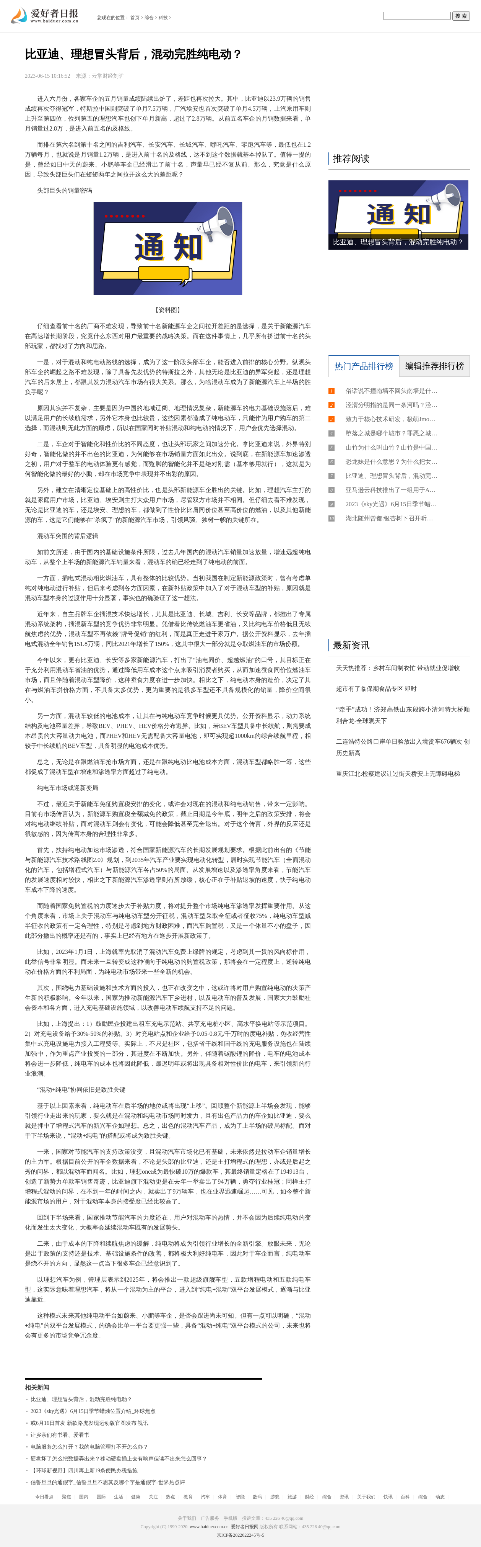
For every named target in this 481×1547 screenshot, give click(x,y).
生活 (118, 1497)
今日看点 (44, 1497)
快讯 (388, 1497)
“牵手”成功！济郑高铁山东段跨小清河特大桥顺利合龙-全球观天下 (403, 715)
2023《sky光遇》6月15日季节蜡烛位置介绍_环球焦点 (93, 1411)
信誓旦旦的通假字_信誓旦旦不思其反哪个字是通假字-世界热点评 (108, 1482)
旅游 (292, 1497)
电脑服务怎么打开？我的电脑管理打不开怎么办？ (89, 1447)
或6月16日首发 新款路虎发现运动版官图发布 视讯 (89, 1423)
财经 (309, 1497)
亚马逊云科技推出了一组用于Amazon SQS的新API (391, 490)
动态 (440, 1497)
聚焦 (66, 1497)
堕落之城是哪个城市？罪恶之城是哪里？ (391, 433)
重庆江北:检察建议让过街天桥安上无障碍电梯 (398, 773)
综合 (149, 17)
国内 (83, 1497)
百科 (405, 1497)
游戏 (275, 1497)
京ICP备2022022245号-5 (241, 1535)
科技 (163, 17)
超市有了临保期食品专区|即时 (376, 688)
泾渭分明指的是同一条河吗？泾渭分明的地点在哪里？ (391, 405)
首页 (135, 17)
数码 (257, 1497)
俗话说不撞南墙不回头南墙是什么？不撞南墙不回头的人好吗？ (391, 391)
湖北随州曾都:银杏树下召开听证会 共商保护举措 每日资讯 (391, 518)
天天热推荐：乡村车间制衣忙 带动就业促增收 (398, 668)
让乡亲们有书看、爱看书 (60, 1435)
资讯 (344, 1497)
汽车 (205, 1497)
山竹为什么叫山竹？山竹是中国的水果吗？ (391, 447)
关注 (153, 1497)
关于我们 (366, 1497)
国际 (101, 1497)
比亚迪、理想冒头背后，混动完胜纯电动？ (81, 1399)
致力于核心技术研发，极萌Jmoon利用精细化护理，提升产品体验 (391, 419)
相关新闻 (37, 1387)
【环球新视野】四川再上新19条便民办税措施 (84, 1470)
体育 (222, 1497)
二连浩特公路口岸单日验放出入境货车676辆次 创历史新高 (403, 747)
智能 (240, 1497)
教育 (188, 1497)
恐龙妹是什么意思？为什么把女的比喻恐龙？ (391, 461)
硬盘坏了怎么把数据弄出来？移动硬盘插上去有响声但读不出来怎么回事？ (119, 1459)
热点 (170, 1497)
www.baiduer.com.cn (209, 1526)
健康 (135, 1497)
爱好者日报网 (244, 1526)
